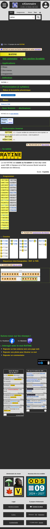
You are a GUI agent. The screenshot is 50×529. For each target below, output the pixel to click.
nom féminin (14, 113)
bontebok (29, 393)
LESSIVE (13, 399)
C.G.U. (14, 516)
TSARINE (5, 228)
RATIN (42, 241)
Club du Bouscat (31, 397)
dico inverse (45, 145)
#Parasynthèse (15, 409)
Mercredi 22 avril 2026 (33, 399)
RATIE (33, 241)
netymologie (30, 391)
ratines (10, 122)
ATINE (4, 241)
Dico (5, 44)
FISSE (13, 387)
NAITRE (13, 193)
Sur (7, 343)
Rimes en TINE (5, 104)
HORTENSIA (17, 381)
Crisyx (28, 403)
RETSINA (5, 200)
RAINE (23, 241)
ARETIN (13, 185)
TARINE (13, 208)
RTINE (14, 241)
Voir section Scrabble (33, 58)
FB (36, 516)
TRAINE (13, 210)
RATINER (38, 49)
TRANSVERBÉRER (13, 391)
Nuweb (41, 524)
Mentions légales (14, 508)
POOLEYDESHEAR (32, 381)
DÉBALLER (7, 412)
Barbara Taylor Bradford (33, 383)
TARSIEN (5, 220)
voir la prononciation (8, 95)
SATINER (5, 205)
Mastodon (41, 516)
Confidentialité (13, 524)
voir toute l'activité (19, 417)
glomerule (29, 376)
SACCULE (15, 405)
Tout (19, 379)
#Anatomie (14, 403)
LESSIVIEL (17, 397)
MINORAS (10, 377)
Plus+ (21, 379)
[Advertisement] (25, 30)
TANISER (5, 215)
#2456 (43, 409)
